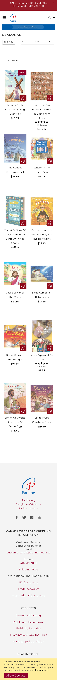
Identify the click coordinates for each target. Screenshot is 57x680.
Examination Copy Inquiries (28, 635)
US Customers (28, 582)
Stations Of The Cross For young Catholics (15, 109)
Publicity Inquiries (28, 628)
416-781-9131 (28, 563)
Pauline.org (28, 500)
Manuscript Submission (28, 641)
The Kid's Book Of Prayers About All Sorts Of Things (15, 234)
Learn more (41, 670)
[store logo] (12, 17)
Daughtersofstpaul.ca (28, 504)
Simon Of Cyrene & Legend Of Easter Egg (15, 422)
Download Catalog (28, 615)
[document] (29, 669)
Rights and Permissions (28, 622)
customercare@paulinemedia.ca (28, 552)
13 (42, 125)
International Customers (28, 595)
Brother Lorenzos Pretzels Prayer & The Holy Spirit (41, 234)
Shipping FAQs (28, 569)
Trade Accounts (28, 589)
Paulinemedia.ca (28, 508)
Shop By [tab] (8, 42)
